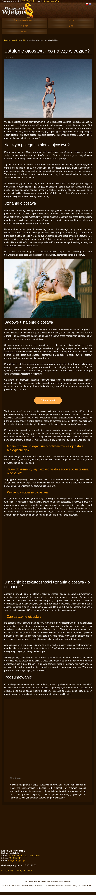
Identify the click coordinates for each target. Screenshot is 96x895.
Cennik (24, 26)
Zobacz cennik (48, 400)
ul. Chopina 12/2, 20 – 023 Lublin (24, 856)
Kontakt (24, 31)
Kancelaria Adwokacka (24, 20)
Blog (71, 26)
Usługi (71, 20)
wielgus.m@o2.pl (51, 1)
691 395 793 (28, 1)
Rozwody (53, 881)
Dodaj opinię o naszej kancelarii (16, 870)
